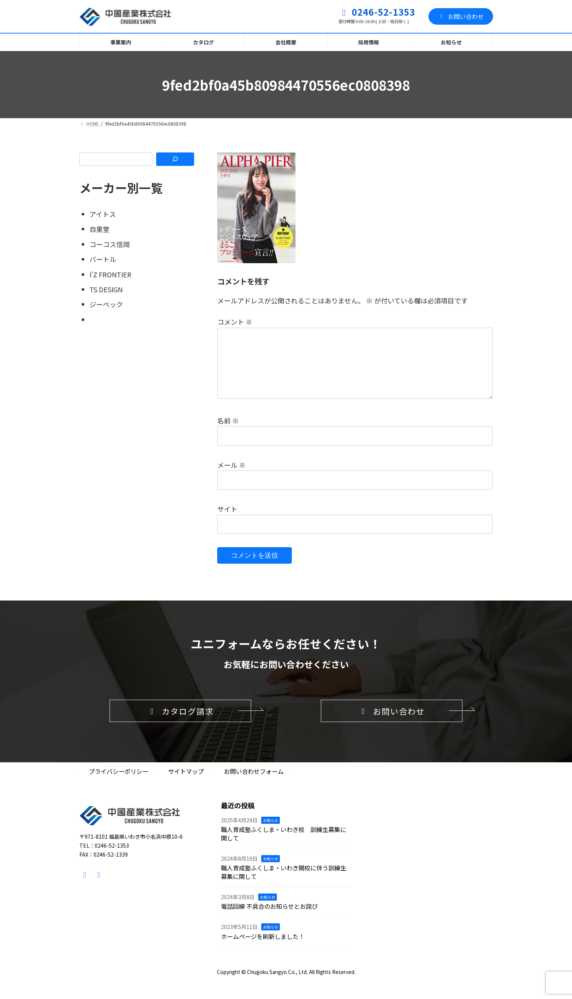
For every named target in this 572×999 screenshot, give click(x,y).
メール (231, 477)
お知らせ (270, 832)
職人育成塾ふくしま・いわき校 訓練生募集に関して (283, 846)
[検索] (175, 159)
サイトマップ (186, 783)
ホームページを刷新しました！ (262, 949)
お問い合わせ (461, 16)
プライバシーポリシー (118, 783)
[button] (180, 723)
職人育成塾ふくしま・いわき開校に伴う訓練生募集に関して (283, 885)
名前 (228, 432)
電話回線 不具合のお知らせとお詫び (269, 918)
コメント (234, 322)
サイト (227, 521)
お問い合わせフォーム (254, 783)
